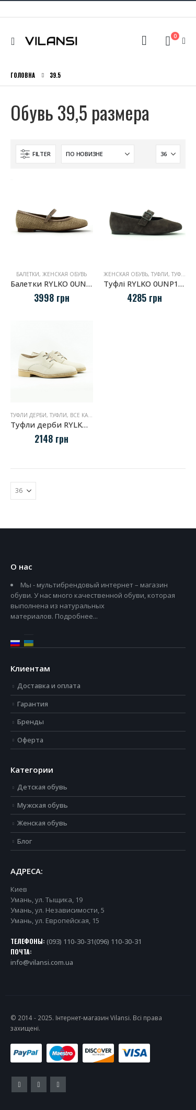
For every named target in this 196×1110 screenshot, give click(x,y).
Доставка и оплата (48, 685)
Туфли (159, 274)
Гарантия (32, 703)
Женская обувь (64, 274)
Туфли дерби (28, 415)
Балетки (27, 274)
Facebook (19, 1084)
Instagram (58, 1084)
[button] (15, 41)
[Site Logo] (51, 41)
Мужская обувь (42, 805)
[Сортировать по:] (97, 154)
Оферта (30, 740)
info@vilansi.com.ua (41, 962)
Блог (24, 841)
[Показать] (168, 154)
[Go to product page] (51, 220)
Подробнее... (76, 616)
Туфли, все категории (81, 415)
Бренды (30, 721)
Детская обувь (42, 787)
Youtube (39, 1084)
